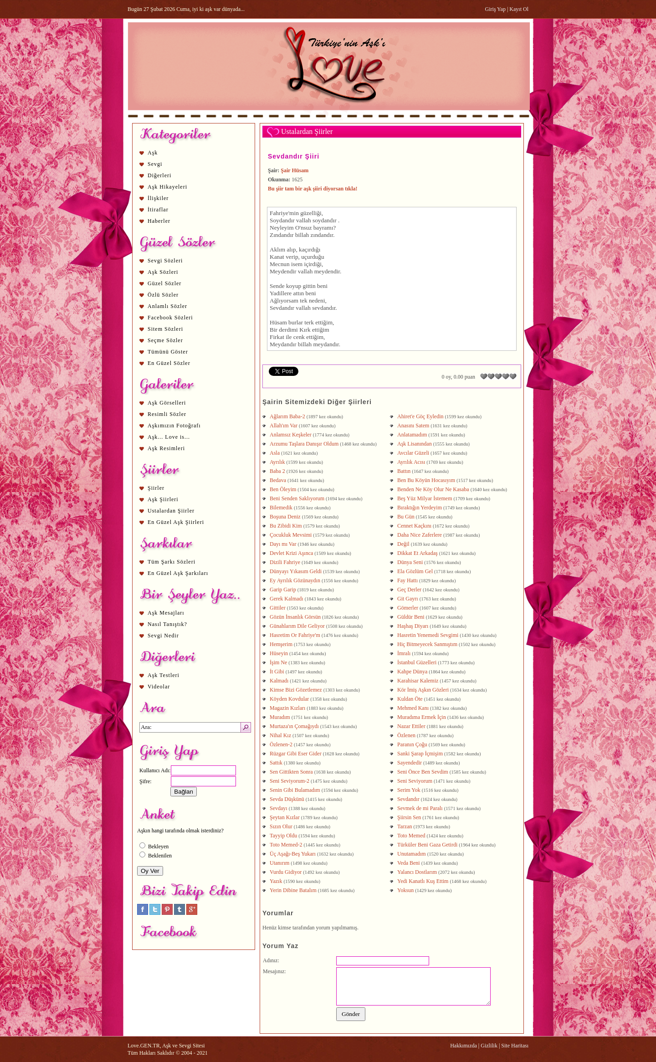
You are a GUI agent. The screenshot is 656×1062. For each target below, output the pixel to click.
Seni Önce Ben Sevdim (422, 772)
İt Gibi (277, 671)
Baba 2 (277, 471)
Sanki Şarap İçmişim (420, 753)
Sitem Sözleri (165, 329)
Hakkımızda (463, 1045)
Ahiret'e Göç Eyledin (420, 416)
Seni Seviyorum (414, 781)
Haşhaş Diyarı (412, 626)
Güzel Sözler (164, 283)
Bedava (278, 480)
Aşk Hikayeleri (167, 187)
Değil (403, 544)
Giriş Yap (495, 9)
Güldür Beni (411, 617)
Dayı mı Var (283, 544)
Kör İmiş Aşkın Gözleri (423, 690)
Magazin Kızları (287, 708)
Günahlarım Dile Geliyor (297, 626)
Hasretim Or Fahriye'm (295, 635)
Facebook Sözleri (170, 317)
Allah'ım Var (283, 425)
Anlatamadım (412, 434)
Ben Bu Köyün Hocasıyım (426, 480)
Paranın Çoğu (412, 744)
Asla (275, 453)
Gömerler (407, 608)
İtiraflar (158, 209)
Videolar (159, 686)
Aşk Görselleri (167, 403)
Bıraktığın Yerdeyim (419, 507)
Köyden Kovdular (289, 699)
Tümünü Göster (168, 352)
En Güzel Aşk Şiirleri (176, 522)
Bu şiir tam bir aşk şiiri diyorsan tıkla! (313, 188)
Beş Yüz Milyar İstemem (424, 498)
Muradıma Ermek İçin (421, 717)
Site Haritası (514, 1045)
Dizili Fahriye (285, 562)
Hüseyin (279, 653)
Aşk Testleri (163, 675)
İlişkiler (158, 198)
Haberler (159, 221)
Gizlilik (489, 1045)
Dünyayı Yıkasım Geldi (296, 571)
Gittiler (278, 608)
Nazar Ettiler (411, 726)
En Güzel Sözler (169, 363)
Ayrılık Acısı (411, 462)
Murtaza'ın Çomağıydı (294, 726)
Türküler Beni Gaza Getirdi (427, 844)
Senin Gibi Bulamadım (295, 790)
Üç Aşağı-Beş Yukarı (293, 854)
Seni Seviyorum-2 (289, 781)
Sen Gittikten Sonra (291, 772)
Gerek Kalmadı (286, 598)
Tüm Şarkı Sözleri (171, 562)
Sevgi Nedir (163, 635)
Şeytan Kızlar (285, 817)
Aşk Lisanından (414, 444)
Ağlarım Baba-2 (287, 416)
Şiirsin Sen (409, 817)
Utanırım (279, 863)
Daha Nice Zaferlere (419, 535)
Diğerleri (159, 175)
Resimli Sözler (167, 414)
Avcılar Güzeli (413, 453)
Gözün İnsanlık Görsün (295, 617)
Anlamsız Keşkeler (291, 434)
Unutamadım (411, 854)
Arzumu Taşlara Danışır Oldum (304, 444)
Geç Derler (409, 589)
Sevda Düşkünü (287, 799)
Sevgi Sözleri (165, 260)
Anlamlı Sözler (167, 306)
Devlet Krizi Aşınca (291, 553)
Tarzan (404, 826)
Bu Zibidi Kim (286, 526)
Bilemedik (281, 507)
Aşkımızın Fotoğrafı (174, 425)
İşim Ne (278, 662)
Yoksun (405, 890)
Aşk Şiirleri (163, 499)
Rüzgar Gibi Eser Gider (296, 753)
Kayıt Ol (518, 9)
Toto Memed (411, 835)
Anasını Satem (413, 425)
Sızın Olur (281, 826)
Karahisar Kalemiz (417, 680)
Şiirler (156, 488)
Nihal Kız (280, 735)
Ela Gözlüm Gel (415, 571)
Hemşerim (281, 644)
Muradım (280, 717)
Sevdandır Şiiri (293, 156)
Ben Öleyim (283, 489)
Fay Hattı (407, 580)
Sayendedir (409, 762)
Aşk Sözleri (163, 272)
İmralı (403, 653)
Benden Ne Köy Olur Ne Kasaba (433, 489)
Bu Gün (406, 516)
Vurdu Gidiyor (286, 872)
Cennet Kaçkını (414, 526)
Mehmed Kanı (413, 708)
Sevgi (155, 164)
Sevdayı (278, 808)
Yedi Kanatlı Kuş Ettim (422, 881)
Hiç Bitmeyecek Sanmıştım (427, 644)
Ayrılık (277, 462)
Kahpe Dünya (412, 671)
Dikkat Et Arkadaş (417, 553)
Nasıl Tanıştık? (167, 624)
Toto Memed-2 (286, 844)
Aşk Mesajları (166, 613)
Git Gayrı (407, 598)
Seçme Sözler (165, 340)
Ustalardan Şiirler (171, 511)
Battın (403, 471)
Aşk (153, 152)
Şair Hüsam (294, 170)
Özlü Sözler (163, 295)
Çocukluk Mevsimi (291, 535)
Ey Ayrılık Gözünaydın (295, 580)
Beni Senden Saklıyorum (297, 498)
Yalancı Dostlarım (417, 872)
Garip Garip (283, 589)
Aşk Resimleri (166, 448)
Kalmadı (279, 680)
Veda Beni (408, 863)
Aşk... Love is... (169, 437)
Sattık (276, 762)
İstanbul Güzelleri (416, 662)
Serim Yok (408, 790)
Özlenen (406, 735)
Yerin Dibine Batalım (293, 890)
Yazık (276, 881)
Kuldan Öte (410, 699)
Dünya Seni (410, 562)
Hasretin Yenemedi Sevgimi (427, 635)
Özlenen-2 (281, 744)
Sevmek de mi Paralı (420, 808)
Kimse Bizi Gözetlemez (296, 690)
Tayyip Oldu (283, 835)
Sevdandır (408, 799)
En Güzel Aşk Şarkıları (178, 573)
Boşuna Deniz (285, 516)
